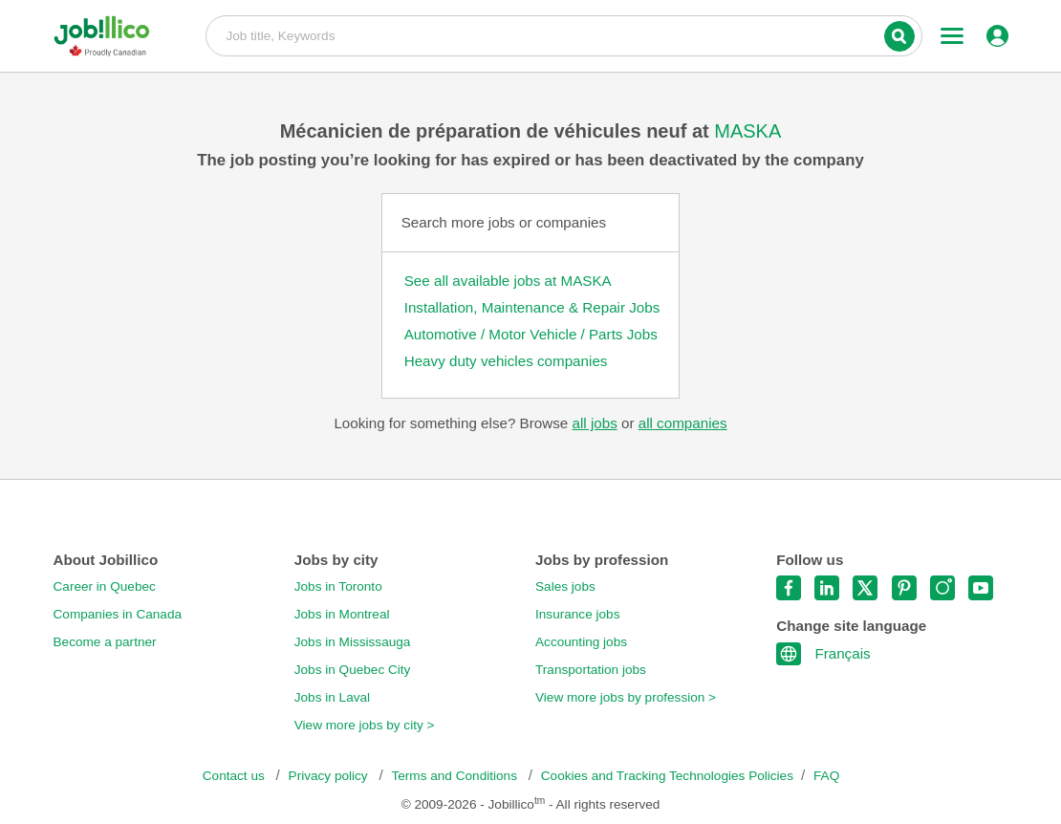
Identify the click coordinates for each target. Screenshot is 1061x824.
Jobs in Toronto (338, 586)
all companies (683, 423)
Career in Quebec (105, 586)
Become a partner (105, 642)
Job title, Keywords (563, 34)
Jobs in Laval (332, 697)
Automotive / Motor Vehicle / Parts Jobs (531, 334)
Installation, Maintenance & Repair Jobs (532, 307)
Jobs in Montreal (342, 614)
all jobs (594, 423)
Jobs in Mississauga (352, 642)
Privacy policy (330, 776)
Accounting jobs (581, 642)
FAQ (826, 776)
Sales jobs (565, 586)
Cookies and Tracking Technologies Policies (667, 776)
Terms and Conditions (455, 776)
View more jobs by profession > (625, 697)
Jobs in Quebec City (352, 669)
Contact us (236, 776)
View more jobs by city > (364, 725)
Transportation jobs (590, 669)
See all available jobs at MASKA (508, 280)
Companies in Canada (118, 614)
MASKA (747, 130)
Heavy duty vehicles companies (506, 361)
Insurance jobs (577, 614)
